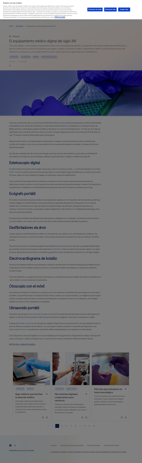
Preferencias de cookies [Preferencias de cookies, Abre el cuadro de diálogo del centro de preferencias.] (95, 9)
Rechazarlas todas (110, 9)
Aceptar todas (124, 9)
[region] (71, 9)
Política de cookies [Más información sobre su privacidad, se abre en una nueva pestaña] (60, 17)
